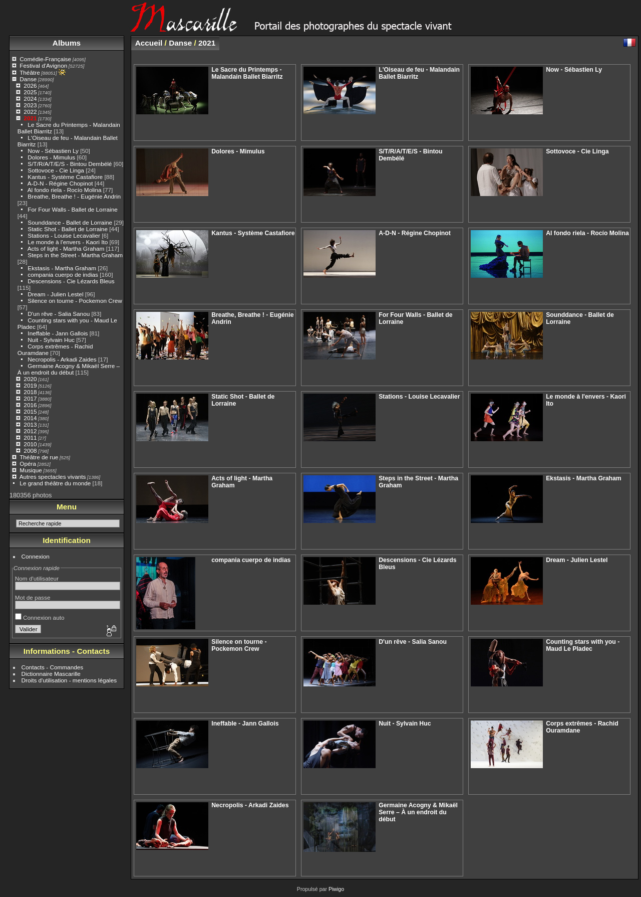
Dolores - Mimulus (51, 157)
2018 (30, 392)
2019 (30, 385)
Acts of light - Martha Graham (66, 248)
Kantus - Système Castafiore (65, 176)
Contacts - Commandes (53, 667)
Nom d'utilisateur (37, 578)
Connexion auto (40, 617)
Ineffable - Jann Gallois (58, 333)
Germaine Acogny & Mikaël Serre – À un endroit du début (69, 369)
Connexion (36, 556)
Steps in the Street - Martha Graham (75, 255)
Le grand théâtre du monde (55, 483)
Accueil (149, 43)
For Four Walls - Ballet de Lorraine (72, 209)
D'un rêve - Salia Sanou (59, 313)
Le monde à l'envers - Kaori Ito (68, 242)
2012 (30, 431)
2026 (30, 85)
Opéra (28, 463)
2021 (30, 118)
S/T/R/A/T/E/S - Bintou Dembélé (70, 163)
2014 (30, 418)
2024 (30, 98)
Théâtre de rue (39, 457)
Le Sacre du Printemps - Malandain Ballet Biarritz (246, 73)
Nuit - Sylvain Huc (51, 339)
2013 (30, 424)
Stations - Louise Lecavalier (64, 235)
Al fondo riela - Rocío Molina (65, 190)
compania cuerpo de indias (64, 274)
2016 (30, 405)
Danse (28, 79)
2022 (30, 111)
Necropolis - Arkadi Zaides (62, 359)
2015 (30, 411)
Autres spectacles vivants (53, 476)
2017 (30, 398)
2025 (30, 92)
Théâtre (30, 72)
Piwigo (336, 889)
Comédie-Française (45, 59)
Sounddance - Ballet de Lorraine (70, 222)
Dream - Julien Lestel (55, 294)
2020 (30, 379)
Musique (31, 470)
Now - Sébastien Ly (53, 150)
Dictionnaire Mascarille (51, 673)
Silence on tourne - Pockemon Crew (75, 300)
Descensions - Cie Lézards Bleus (71, 281)
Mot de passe (33, 597)
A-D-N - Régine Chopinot (60, 183)
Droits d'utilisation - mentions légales (69, 680)
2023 (30, 105)
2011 (30, 437)
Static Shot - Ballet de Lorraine (68, 229)
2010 (30, 444)
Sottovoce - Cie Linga (56, 170)
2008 (30, 450)
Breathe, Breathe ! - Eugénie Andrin (74, 196)
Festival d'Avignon (43, 65)
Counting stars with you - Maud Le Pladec (582, 645)
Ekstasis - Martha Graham (62, 268)
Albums (67, 43)
